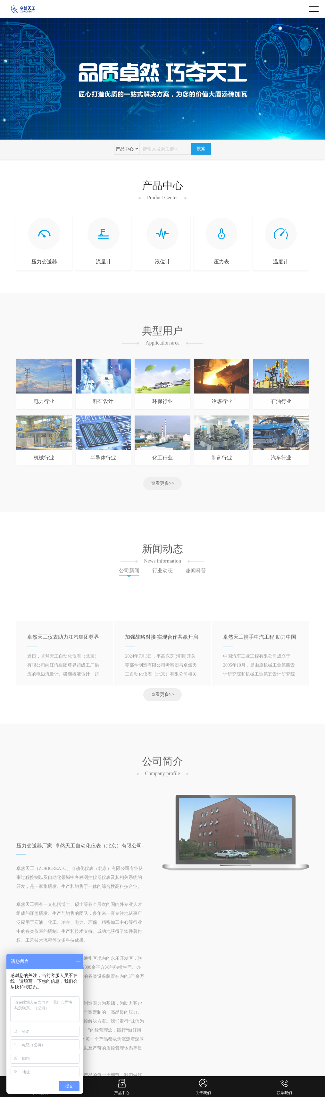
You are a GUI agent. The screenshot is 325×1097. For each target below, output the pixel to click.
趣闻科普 (196, 575)
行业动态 (162, 575)
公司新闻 (129, 575)
